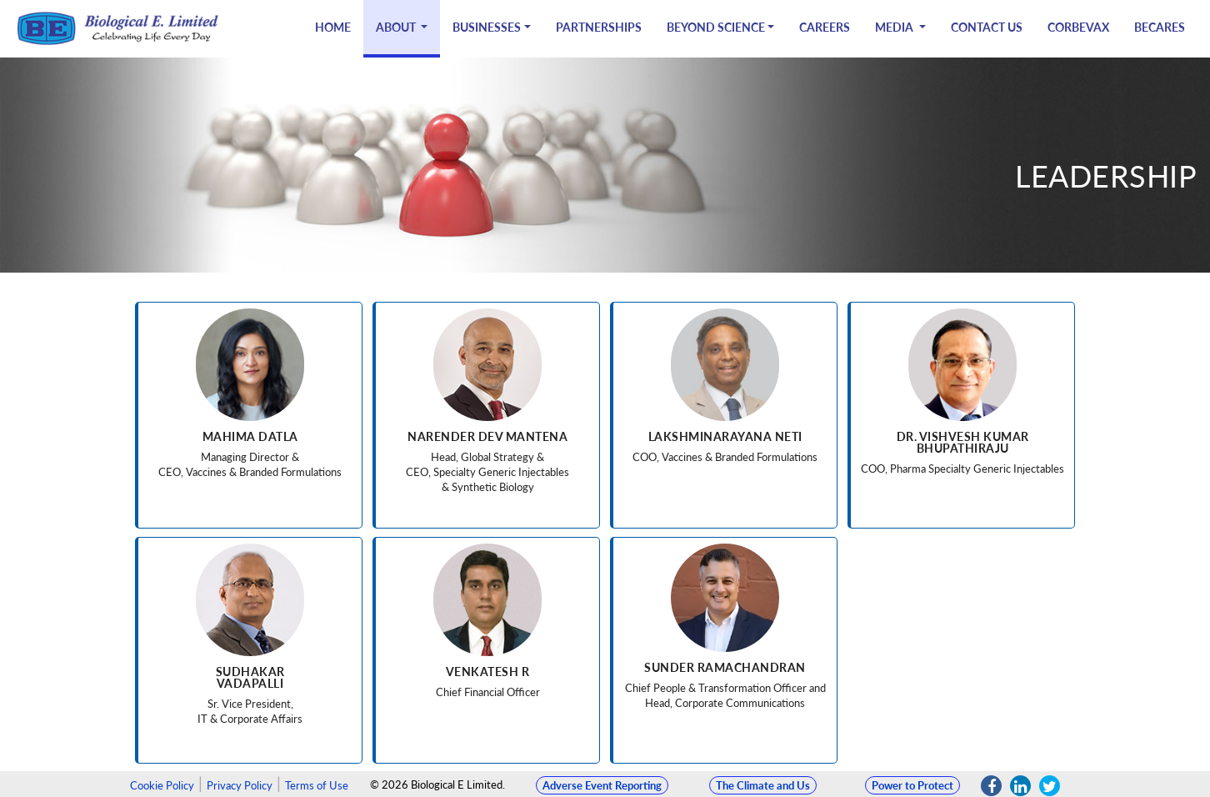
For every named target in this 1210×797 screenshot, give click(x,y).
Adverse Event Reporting (602, 785)
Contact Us (986, 27)
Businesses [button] (486, 27)
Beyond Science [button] (716, 27)
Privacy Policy (239, 785)
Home (333, 27)
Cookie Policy (162, 785)
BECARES (1159, 27)
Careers (824, 27)
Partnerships (599, 27)
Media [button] (895, 27)
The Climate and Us (763, 785)
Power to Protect (912, 785)
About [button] (397, 27)
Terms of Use (316, 785)
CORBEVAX (1078, 27)
